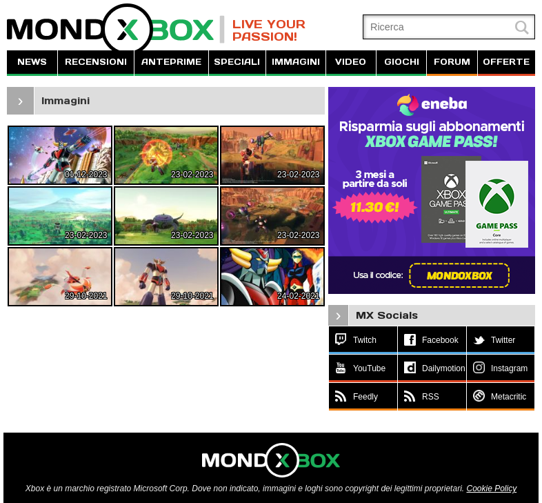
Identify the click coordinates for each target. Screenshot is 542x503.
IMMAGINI (296, 62)
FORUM (452, 62)
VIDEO (350, 62)
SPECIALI (237, 62)
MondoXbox (116, 29)
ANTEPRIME (171, 62)
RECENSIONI (96, 62)
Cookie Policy (491, 488)
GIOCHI (401, 62)
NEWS (32, 62)
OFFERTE (506, 62)
